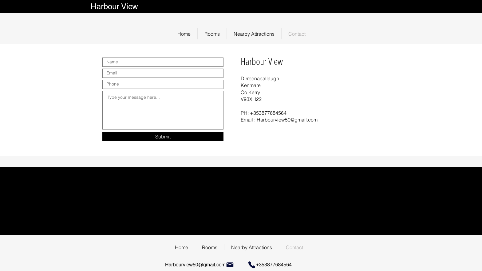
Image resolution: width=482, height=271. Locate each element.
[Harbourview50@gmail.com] (199, 265)
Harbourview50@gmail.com (287, 120)
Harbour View (115, 6)
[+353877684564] (269, 265)
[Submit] (162, 136)
